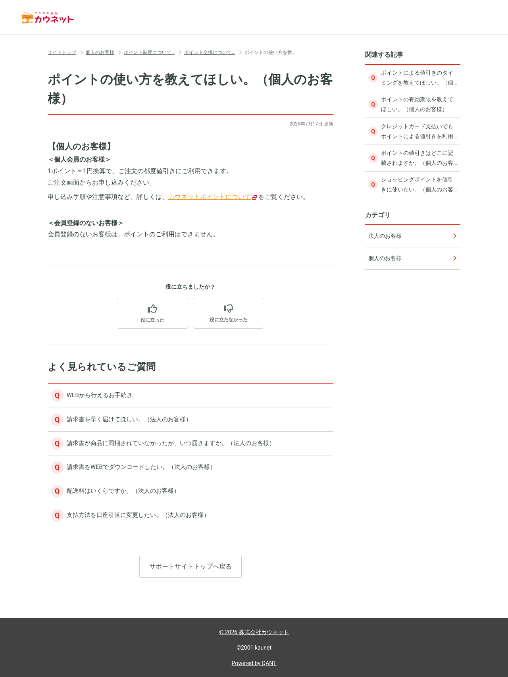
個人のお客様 (100, 52)
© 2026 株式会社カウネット (254, 632)
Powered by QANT (254, 663)
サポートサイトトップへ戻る (190, 575)
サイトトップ (62, 52)
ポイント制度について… (149, 52)
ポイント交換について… (209, 52)
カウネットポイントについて (209, 197)
